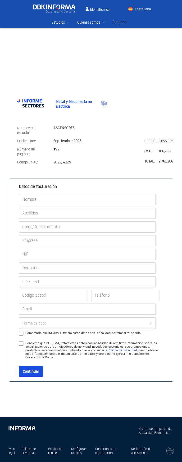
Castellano (143, 9)
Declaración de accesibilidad (141, 451)
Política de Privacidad (122, 350)
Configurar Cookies (78, 451)
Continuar (31, 371)
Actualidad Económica (154, 433)
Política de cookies (55, 451)
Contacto (120, 22)
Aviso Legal (11, 451)
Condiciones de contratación (105, 451)
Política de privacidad (29, 451)
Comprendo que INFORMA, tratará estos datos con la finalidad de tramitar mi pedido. (83, 333)
